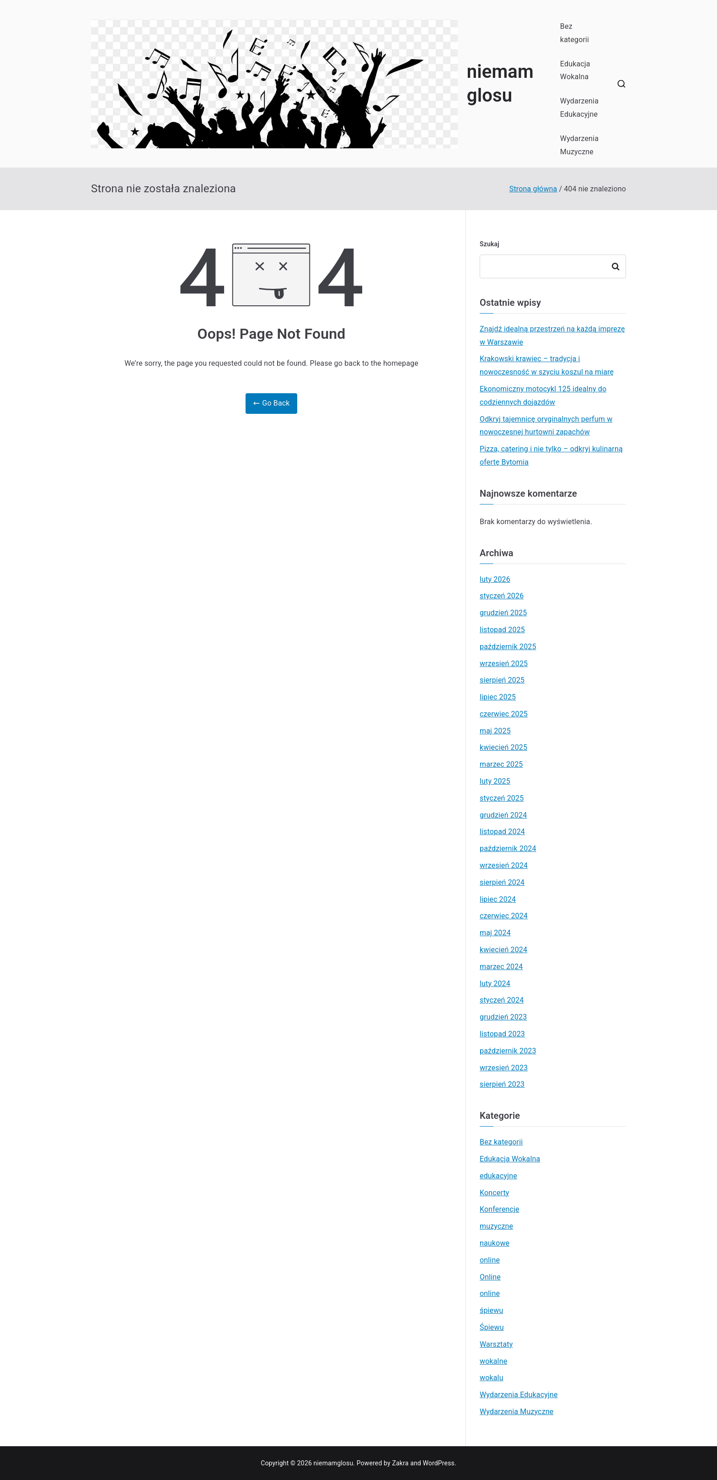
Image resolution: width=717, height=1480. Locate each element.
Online (490, 1277)
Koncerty (494, 1192)
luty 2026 (495, 579)
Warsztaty (496, 1344)
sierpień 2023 (502, 1084)
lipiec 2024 (498, 899)
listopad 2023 (502, 1034)
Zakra (400, 1463)
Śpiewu (492, 1327)
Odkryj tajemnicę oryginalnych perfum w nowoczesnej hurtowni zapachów (546, 426)
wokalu (491, 1377)
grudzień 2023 (503, 1017)
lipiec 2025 (498, 697)
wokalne (493, 1361)
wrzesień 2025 (504, 663)
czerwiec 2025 (504, 714)
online (490, 1260)
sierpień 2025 (502, 680)
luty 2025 (495, 781)
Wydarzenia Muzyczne (579, 145)
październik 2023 (508, 1050)
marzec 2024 (501, 966)
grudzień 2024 (503, 815)
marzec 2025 (501, 764)
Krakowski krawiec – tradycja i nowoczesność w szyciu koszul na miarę (547, 365)
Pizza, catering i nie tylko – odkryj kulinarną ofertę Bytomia (551, 455)
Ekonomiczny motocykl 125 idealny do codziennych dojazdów (543, 396)
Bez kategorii (574, 33)
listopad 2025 (502, 629)
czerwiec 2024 (504, 915)
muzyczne (496, 1226)
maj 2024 (495, 932)
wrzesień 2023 (504, 1067)
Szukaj (489, 244)
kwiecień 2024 (503, 949)
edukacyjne (498, 1175)
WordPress (439, 1463)
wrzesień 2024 (504, 865)
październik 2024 (508, 848)
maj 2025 (495, 730)
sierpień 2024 (502, 882)
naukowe (494, 1243)
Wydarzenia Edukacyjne (579, 108)
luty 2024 (495, 983)
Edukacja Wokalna (575, 70)
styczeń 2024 (502, 1000)
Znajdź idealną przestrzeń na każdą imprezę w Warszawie (552, 336)
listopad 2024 (502, 831)
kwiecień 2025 (503, 747)
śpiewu (491, 1310)
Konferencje (499, 1209)
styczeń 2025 (502, 798)
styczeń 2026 (502, 595)
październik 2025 (508, 646)
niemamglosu (333, 1463)
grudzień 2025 (503, 612)
